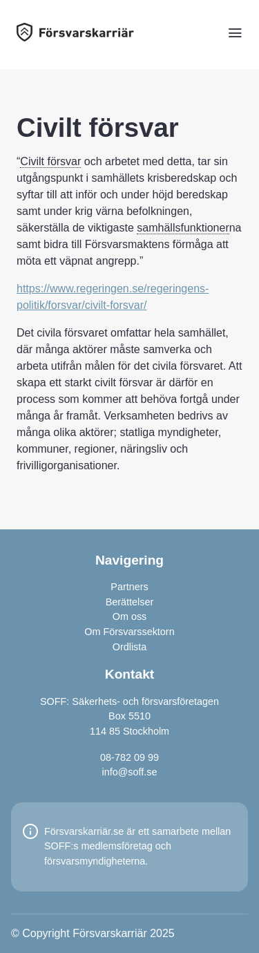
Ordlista (130, 646)
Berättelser (130, 601)
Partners (129, 586)
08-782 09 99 (129, 757)
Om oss (130, 616)
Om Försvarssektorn (129, 631)
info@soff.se (129, 771)
